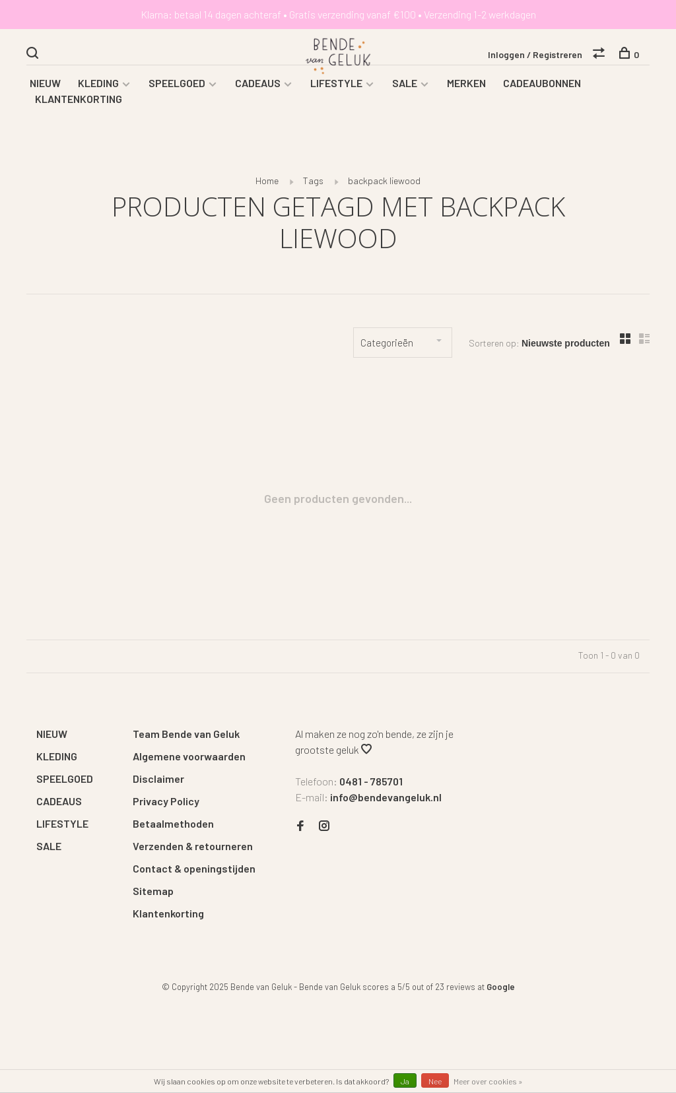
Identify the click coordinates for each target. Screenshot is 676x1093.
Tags (313, 184)
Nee (435, 1081)
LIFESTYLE (336, 87)
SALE (404, 87)
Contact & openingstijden (194, 872)
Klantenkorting (168, 917)
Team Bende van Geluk (186, 737)
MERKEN (466, 87)
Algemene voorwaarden (189, 760)
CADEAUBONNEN (542, 87)
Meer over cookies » (488, 1081)
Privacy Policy (166, 805)
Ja (405, 1081)
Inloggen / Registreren (535, 55)
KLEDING (98, 87)
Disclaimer (158, 782)
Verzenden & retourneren (193, 850)
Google (501, 990)
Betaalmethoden (173, 827)
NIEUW (45, 87)
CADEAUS (258, 87)
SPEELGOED (177, 87)
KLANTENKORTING (78, 102)
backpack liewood (384, 184)
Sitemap (153, 894)
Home (267, 184)
